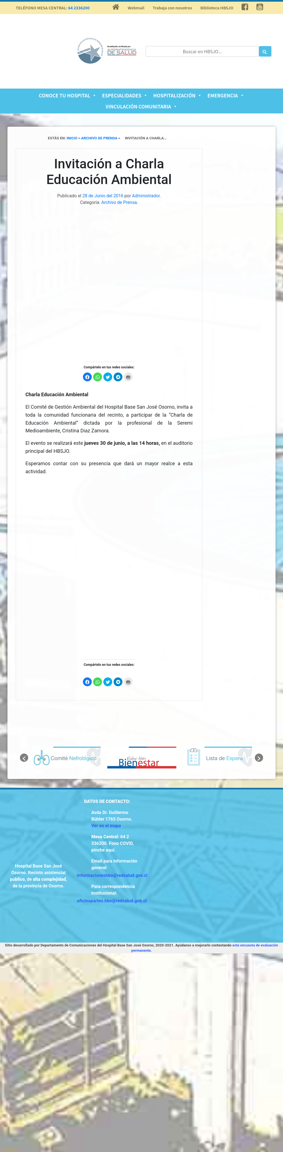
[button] (24, 758)
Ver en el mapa (106, 825)
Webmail (136, 7)
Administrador (146, 195)
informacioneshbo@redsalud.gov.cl (112, 875)
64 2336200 (79, 7)
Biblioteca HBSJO (216, 7)
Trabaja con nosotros (172, 7)
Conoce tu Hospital (67, 95)
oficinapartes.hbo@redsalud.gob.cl (112, 900)
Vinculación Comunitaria (141, 106)
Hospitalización (177, 95)
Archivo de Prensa (119, 202)
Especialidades (125, 95)
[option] (66, 757)
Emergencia (225, 95)
